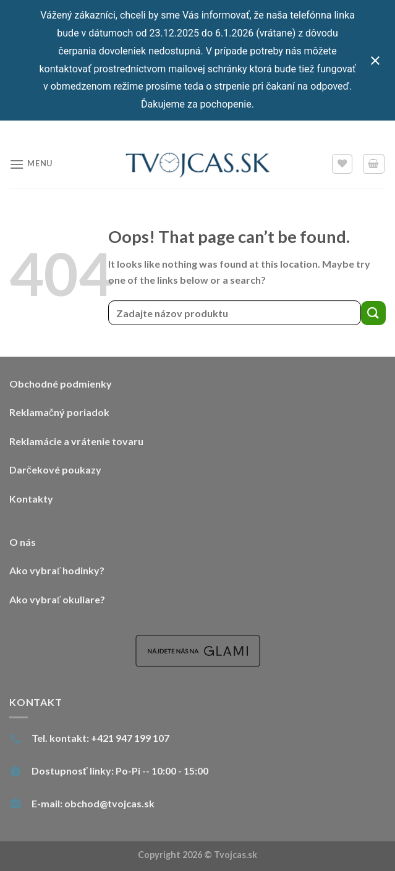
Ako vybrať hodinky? (56, 570)
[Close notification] (375, 60)
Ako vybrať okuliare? (57, 599)
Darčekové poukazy (55, 469)
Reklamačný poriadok (59, 412)
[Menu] (31, 164)
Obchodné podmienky (60, 383)
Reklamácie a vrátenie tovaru (76, 441)
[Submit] (373, 313)
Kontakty (31, 498)
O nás (22, 542)
